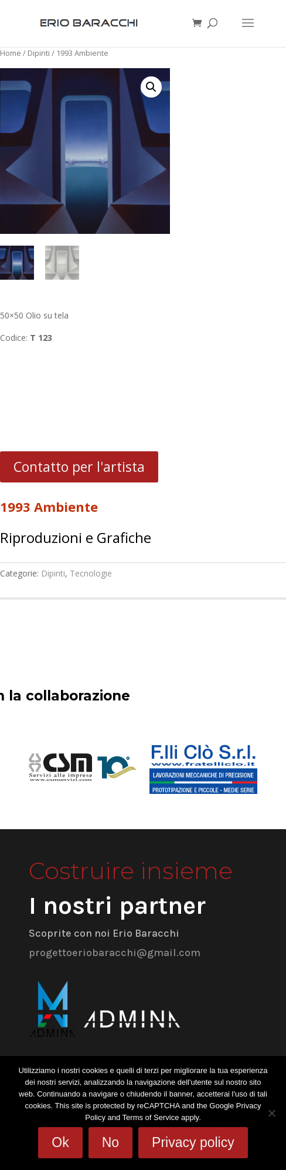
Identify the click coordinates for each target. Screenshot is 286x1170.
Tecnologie (91, 573)
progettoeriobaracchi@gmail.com (114, 952)
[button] (151, 87)
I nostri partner (117, 905)
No (110, 1142)
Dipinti (39, 53)
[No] (271, 1113)
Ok (60, 1142)
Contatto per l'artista (79, 466)
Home (10, 53)
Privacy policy (193, 1142)
